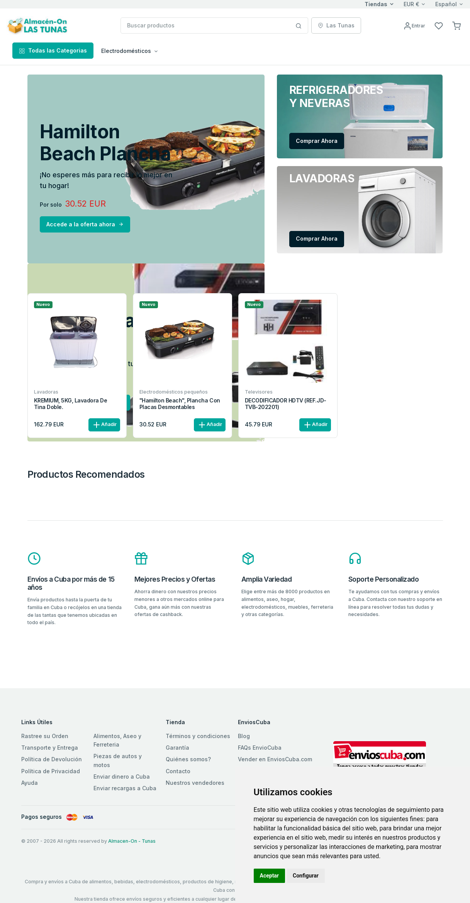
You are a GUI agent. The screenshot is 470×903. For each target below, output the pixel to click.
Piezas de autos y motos (117, 760)
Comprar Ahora (317, 140)
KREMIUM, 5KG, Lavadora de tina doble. (70, 403)
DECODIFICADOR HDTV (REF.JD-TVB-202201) (285, 403)
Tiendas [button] (376, 4)
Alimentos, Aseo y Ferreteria (117, 740)
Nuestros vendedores (195, 782)
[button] (456, 25)
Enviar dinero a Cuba (121, 776)
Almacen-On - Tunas (132, 841)
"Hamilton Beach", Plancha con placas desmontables (179, 403)
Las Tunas (336, 25)
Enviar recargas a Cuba (124, 788)
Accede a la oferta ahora (85, 224)
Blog (244, 736)
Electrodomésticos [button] (126, 51)
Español (446, 4)
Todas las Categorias (53, 50)
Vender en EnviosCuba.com (275, 759)
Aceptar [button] (269, 875)
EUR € (411, 4)
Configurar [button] (306, 875)
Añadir (104, 424)
